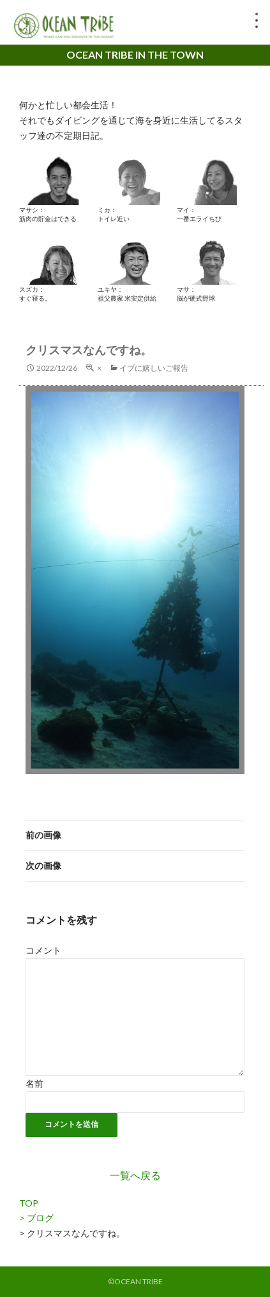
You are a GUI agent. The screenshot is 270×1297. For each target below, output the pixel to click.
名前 (34, 1083)
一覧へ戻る (135, 1175)
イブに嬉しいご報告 (153, 368)
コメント (43, 950)
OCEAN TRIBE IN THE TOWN (135, 54)
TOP (28, 1203)
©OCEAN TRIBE (135, 1281)
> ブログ (36, 1217)
